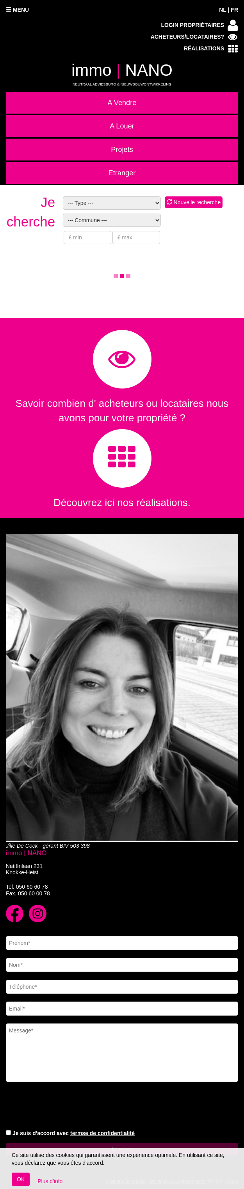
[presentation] (65, 1107)
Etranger (122, 173)
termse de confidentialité (102, 1133)
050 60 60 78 (32, 887)
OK (21, 1179)
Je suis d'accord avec (73, 1133)
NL (222, 10)
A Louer (122, 126)
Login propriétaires (199, 25)
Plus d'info (49, 1181)
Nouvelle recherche (194, 202)
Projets (122, 149)
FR (234, 10)
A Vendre (122, 103)
